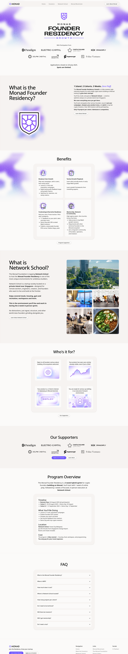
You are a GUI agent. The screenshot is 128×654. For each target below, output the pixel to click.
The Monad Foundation (100, 651)
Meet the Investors (82, 651)
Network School (63, 4)
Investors (52, 4)
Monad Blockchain (76, 4)
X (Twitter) (115, 649)
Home (43, 4)
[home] (14, 4)
